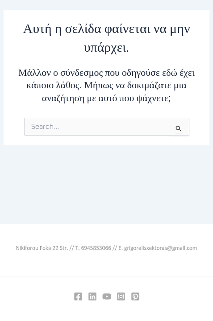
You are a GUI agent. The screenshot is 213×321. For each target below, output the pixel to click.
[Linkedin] (92, 296)
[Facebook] (78, 296)
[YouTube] (106, 296)
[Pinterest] (135, 296)
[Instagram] (121, 296)
